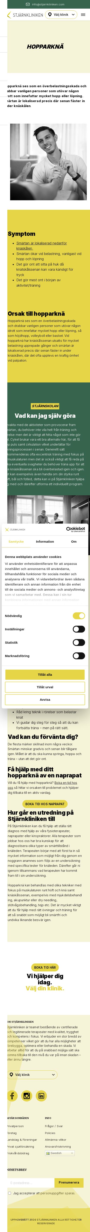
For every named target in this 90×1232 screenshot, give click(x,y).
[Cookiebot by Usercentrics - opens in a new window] (66, 529)
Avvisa (45, 699)
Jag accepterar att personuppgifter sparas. (44, 1193)
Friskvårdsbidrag (17, 1153)
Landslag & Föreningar (21, 1139)
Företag (11, 1133)
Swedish (54, 1153)
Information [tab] (45, 541)
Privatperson (15, 1126)
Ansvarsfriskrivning (58, 1146)
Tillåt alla (45, 674)
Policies (50, 1133)
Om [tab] (73, 541)
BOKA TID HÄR (45, 967)
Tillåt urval (45, 687)
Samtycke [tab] (16, 541)
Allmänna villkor (55, 1139)
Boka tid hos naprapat (45, 804)
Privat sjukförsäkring (20, 1146)
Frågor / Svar (54, 1126)
